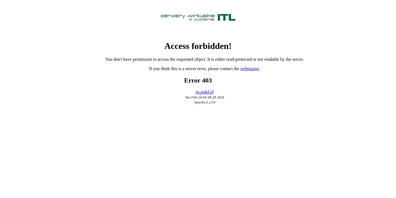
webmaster (249, 68)
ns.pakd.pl (205, 92)
